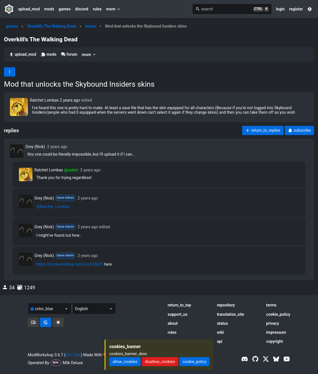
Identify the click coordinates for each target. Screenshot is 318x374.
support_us (177, 314)
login (280, 9)
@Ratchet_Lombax (52, 206)
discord (81, 9)
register (296, 9)
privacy (272, 323)
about (173, 323)
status (222, 323)
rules (97, 9)
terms (271, 305)
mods (49, 9)
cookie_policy (278, 314)
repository (226, 305)
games (64, 9)
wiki (220, 332)
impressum (276, 332)
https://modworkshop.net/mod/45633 (69, 264)
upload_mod (29, 9)
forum (90, 26)
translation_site (230, 314)
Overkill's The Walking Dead (51, 26)
